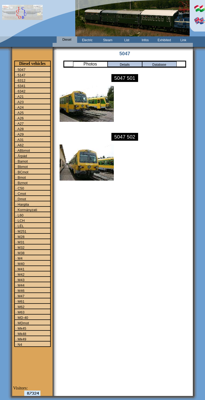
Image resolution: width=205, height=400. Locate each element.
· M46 (20, 290)
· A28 (19, 129)
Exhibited (164, 40)
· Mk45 (20, 328)
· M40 (20, 263)
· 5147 (20, 75)
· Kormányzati (26, 210)
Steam (107, 40)
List (126, 40)
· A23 (19, 102)
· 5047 (20, 69)
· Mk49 (20, 339)
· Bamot (21, 161)
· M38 (20, 253)
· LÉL (19, 226)
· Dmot (20, 199)
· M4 (19, 258)
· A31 (19, 140)
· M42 (20, 274)
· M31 (20, 242)
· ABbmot (22, 150)
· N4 (18, 344)
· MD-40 (21, 317)
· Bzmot (21, 183)
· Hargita (22, 204)
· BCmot (22, 172)
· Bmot (20, 177)
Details (125, 65)
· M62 (20, 307)
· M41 (20, 269)
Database (159, 65)
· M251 (20, 231)
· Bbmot (21, 166)
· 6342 (20, 91)
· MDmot (22, 323)
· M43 (20, 280)
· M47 (20, 296)
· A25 (19, 113)
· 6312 (20, 80)
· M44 (20, 285)
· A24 (19, 107)
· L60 (19, 215)
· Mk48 (20, 334)
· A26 (19, 118)
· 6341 (20, 86)
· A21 (19, 96)
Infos (145, 40)
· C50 (19, 188)
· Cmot (20, 193)
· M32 (20, 247)
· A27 (19, 123)
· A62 (19, 145)
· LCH (20, 220)
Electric (87, 40)
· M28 (20, 237)
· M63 (20, 312)
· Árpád (21, 156)
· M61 (20, 301)
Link (183, 40)
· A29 (19, 134)
